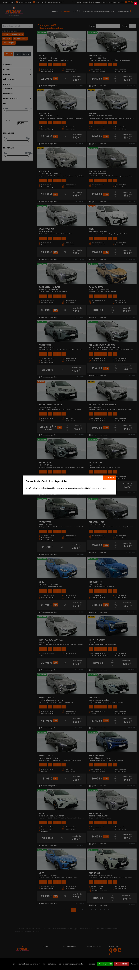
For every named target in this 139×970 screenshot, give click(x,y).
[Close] (135, 3)
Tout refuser (121, 964)
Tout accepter (105, 964)
